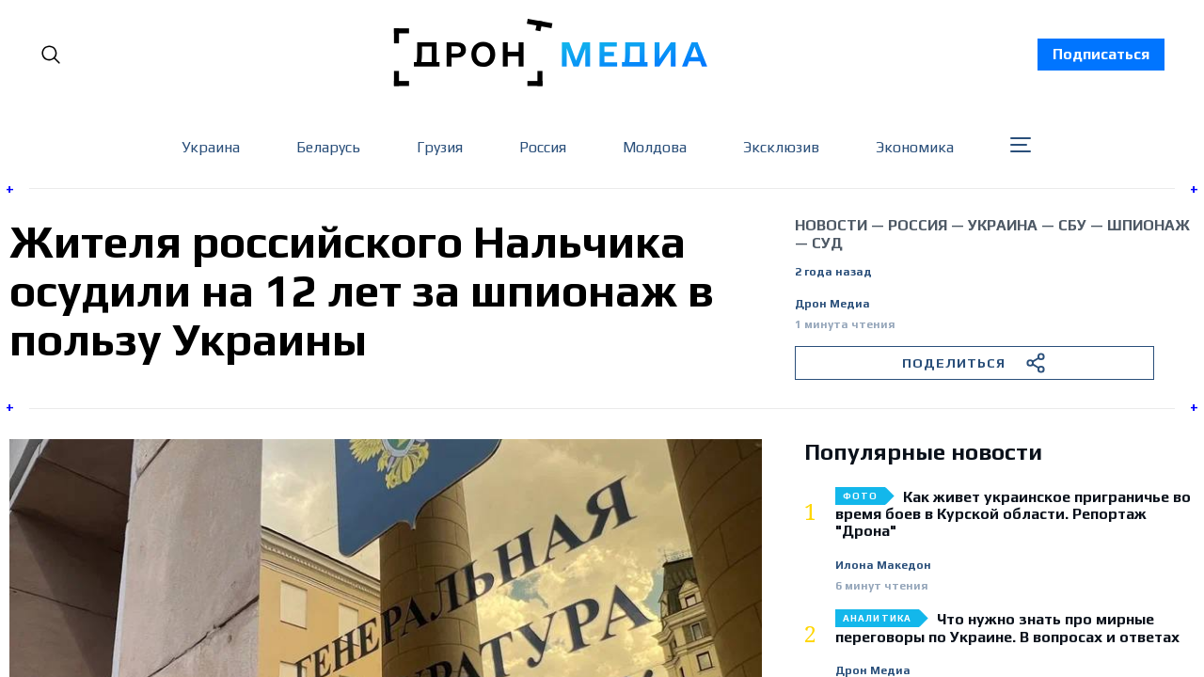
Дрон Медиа (832, 304)
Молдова (655, 147)
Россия (542, 147)
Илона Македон (883, 565)
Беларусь (328, 147)
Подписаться (1101, 54)
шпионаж (1148, 225)
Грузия (440, 147)
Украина (211, 147)
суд (827, 243)
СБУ (1072, 225)
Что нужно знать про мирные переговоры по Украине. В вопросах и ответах (1007, 628)
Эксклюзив (781, 147)
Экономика (915, 147)
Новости (831, 225)
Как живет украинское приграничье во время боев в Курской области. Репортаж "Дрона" (1013, 515)
